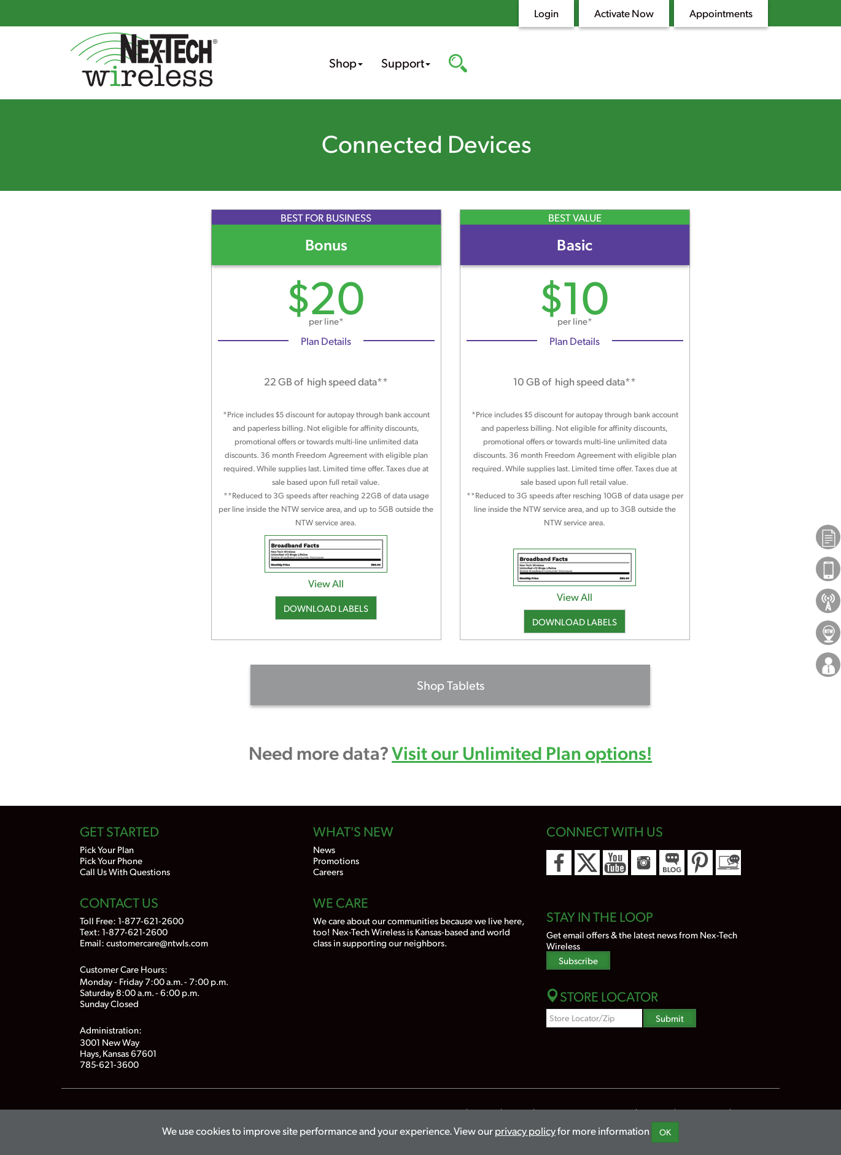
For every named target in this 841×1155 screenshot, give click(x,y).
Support (405, 63)
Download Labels (326, 608)
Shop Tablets (450, 685)
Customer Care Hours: (124, 969)
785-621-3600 (109, 1064)
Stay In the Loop (599, 916)
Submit (670, 1018)
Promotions (336, 860)
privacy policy (525, 1130)
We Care (340, 902)
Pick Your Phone (111, 860)
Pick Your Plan (107, 849)
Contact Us (119, 902)
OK (665, 1132)
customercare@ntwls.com (157, 942)
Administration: (111, 1029)
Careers (328, 871)
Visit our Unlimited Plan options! (522, 752)
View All (326, 583)
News (324, 849)
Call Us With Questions (125, 871)
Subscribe (578, 960)
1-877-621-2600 (151, 920)
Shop (346, 63)
